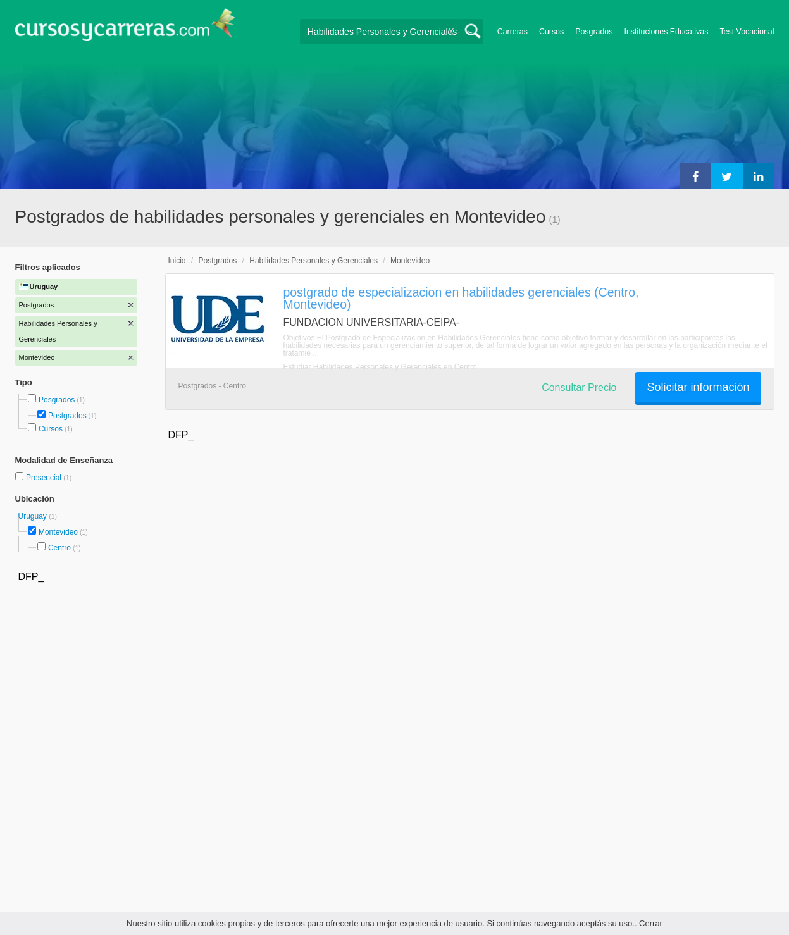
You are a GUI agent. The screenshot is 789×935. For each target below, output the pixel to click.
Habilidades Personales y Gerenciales (313, 260)
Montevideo (58, 532)
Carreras (512, 31)
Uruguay (33, 516)
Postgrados (67, 415)
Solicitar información (698, 387)
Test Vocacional (746, 31)
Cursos (551, 31)
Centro (59, 547)
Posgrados (593, 31)
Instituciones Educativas (666, 31)
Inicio (177, 260)
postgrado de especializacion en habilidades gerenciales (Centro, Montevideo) (461, 298)
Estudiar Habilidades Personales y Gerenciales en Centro (380, 366)
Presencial (44, 477)
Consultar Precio (579, 387)
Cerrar (650, 923)
